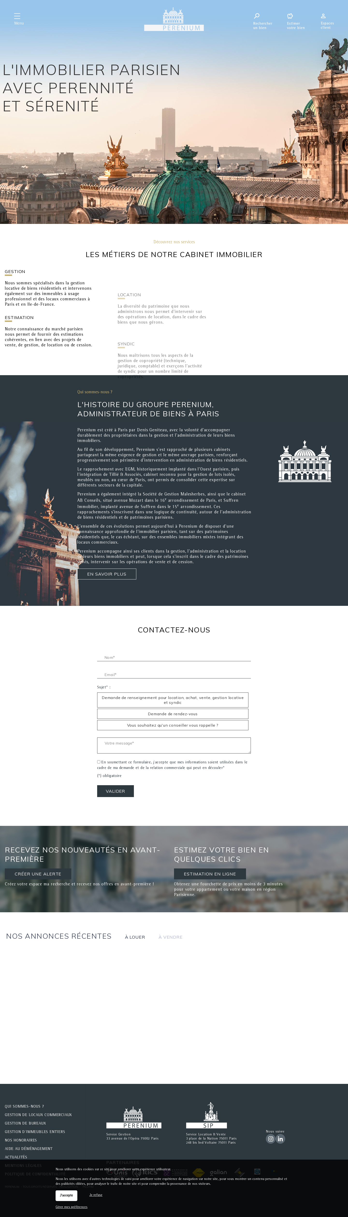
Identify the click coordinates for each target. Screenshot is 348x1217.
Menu (19, 24)
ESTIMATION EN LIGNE (210, 874)
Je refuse (95, 1195)
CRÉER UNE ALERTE (38, 874)
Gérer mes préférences (71, 1207)
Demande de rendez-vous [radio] (173, 713)
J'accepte (66, 1195)
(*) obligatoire (109, 776)
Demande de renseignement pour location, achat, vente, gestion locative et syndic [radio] (173, 700)
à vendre (171, 937)
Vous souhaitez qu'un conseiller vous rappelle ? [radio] (173, 725)
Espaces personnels (329, 18)
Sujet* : (103, 688)
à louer (135, 937)
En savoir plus (106, 574)
